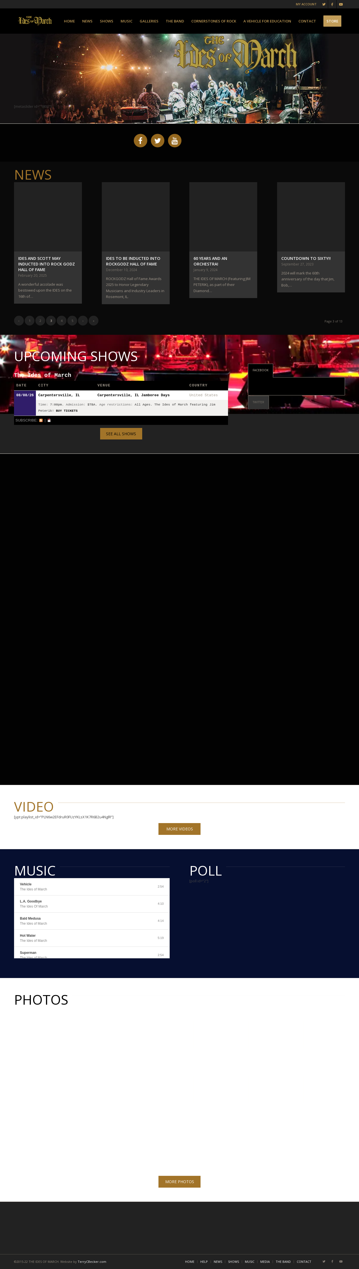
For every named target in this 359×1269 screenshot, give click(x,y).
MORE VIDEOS (179, 829)
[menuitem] (69, 21)
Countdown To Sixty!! (306, 258)
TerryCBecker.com (92, 1261)
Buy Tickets (67, 411)
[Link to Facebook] (332, 4)
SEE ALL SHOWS (121, 433)
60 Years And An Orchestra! (210, 261)
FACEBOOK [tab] (260, 370)
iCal (49, 420)
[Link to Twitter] (324, 4)
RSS (41, 420)
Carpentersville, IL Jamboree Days (134, 395)
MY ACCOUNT (306, 4)
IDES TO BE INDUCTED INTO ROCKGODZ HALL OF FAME (133, 261)
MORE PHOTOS (179, 1181)
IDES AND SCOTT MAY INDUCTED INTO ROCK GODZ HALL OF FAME (46, 264)
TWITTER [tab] (258, 402)
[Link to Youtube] (341, 4)
